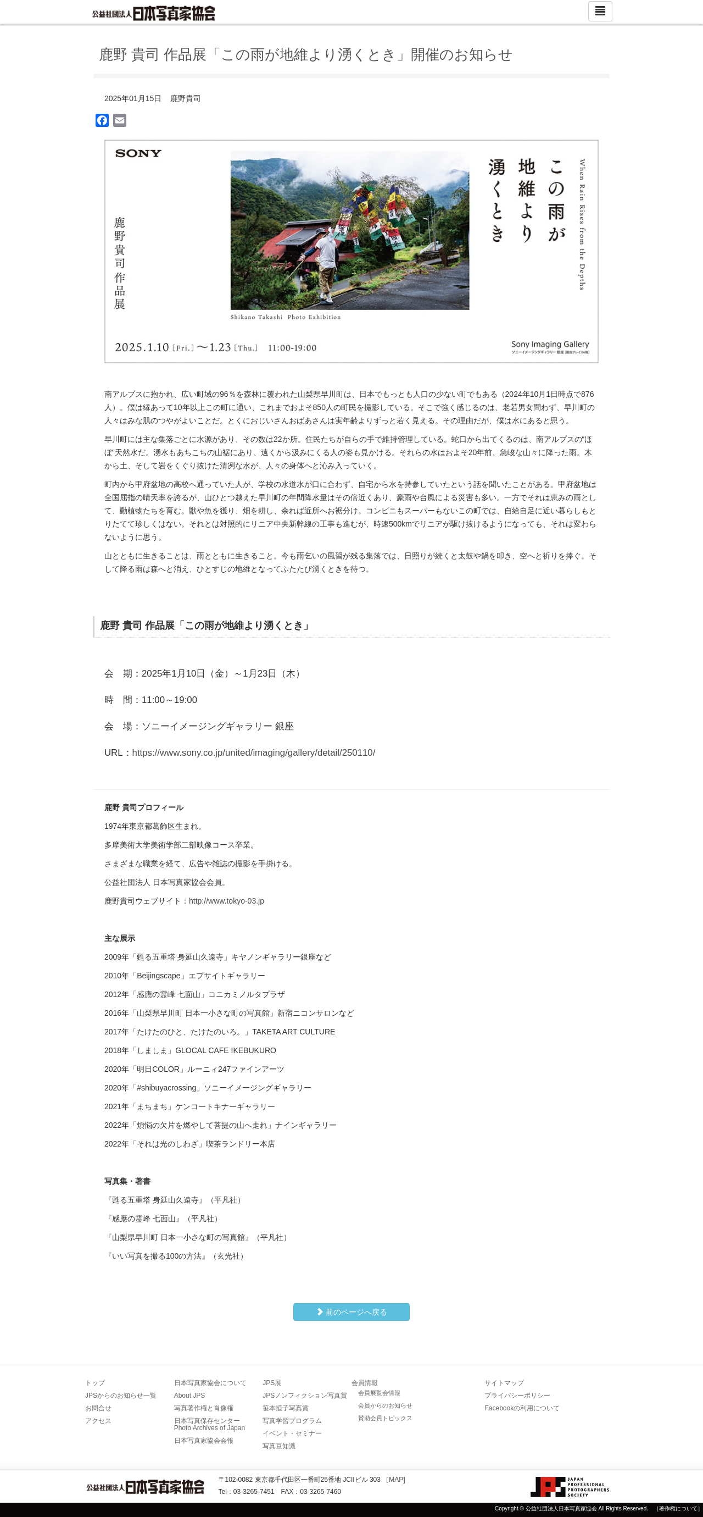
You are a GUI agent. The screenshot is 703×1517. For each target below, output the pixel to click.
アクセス (98, 1421)
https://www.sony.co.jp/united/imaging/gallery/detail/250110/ (254, 753)
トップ (95, 1383)
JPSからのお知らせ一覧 (121, 1395)
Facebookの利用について (522, 1408)
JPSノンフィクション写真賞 (305, 1395)
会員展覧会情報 (379, 1392)
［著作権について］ (678, 1508)
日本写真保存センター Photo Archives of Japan (210, 1424)
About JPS (189, 1395)
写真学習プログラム (292, 1421)
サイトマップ (504, 1383)
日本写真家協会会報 (203, 1440)
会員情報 (365, 1383)
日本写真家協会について (210, 1383)
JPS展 (272, 1383)
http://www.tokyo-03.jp (226, 900)
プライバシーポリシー (517, 1395)
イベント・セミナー (292, 1433)
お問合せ (98, 1408)
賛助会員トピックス (385, 1418)
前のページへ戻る (351, 1312)
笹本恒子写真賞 (286, 1408)
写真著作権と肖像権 (203, 1408)
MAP (396, 1479)
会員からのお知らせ (385, 1405)
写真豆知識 (279, 1446)
